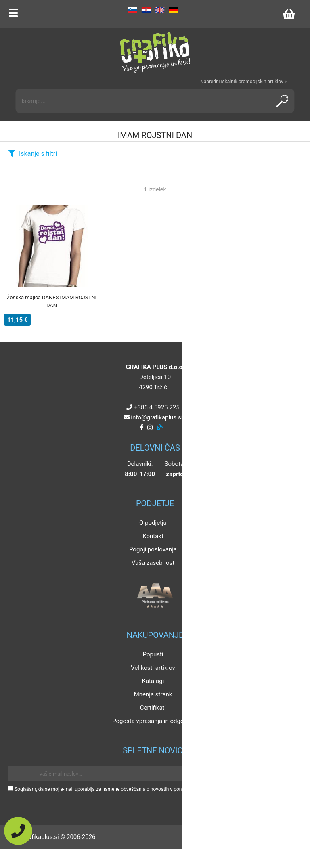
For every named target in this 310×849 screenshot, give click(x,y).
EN (160, 10)
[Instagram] (150, 427)
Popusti (153, 654)
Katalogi (153, 681)
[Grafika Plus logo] (155, 52)
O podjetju (153, 522)
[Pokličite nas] (18, 831)
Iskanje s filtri (38, 153)
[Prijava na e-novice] (290, 773)
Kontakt (152, 536)
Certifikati (153, 707)
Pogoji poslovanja (153, 549)
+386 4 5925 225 (156, 407)
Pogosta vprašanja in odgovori (153, 721)
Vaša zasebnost (153, 562)
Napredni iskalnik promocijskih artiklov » (243, 81)
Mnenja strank (153, 694)
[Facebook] (141, 427)
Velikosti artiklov (153, 667)
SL (132, 10)
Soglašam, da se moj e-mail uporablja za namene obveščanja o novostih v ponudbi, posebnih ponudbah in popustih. (138, 789)
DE (173, 10)
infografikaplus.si (156, 417)
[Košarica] (289, 14)
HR (146, 10)
